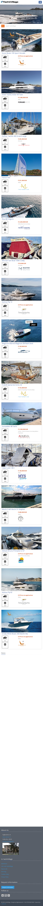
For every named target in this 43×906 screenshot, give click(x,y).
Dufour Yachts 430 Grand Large (14, 136)
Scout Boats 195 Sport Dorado (13, 53)
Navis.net (4, 904)
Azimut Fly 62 (7, 592)
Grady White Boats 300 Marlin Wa (15, 634)
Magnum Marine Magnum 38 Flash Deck (17, 343)
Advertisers (4, 863)
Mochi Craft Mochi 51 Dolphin (13, 509)
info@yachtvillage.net (8, 841)
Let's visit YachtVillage (7, 866)
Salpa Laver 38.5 (8, 468)
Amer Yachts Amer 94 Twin (12, 95)
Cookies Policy (5, 874)
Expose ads (4, 869)
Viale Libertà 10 (6, 837)
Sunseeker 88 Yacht (9, 426)
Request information (7, 887)
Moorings (3, 871)
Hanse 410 (6, 177)
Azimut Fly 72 (7, 302)
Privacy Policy (4, 877)
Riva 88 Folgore (8, 219)
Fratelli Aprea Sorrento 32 (12, 385)
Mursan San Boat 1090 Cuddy (13, 260)
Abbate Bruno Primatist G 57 (13, 551)
